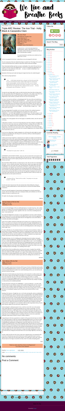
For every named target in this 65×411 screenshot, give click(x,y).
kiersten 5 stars (19, 352)
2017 (49, 66)
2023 (49, 57)
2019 (49, 62)
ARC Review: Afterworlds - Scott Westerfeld (53, 85)
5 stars (6, 352)
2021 (49, 59)
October (50, 72)
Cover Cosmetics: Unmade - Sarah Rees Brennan (54, 82)
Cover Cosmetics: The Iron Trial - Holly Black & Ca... (54, 105)
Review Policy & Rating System (21, 21)
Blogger (34, 408)
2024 (49, 55)
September (51, 74)
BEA (11, 352)
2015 (49, 69)
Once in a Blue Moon (53, 144)
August (50, 113)
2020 (49, 60)
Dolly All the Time (53, 140)
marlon (23, 352)
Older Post (40, 393)
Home (4, 21)
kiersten (13, 352)
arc (8, 352)
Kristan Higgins (52, 145)
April (50, 120)
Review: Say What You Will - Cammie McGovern (54, 77)
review (40, 352)
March (50, 122)
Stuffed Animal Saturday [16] (54, 89)
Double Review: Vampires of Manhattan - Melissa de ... (54, 100)
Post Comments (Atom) (25, 397)
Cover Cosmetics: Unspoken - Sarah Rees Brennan (54, 97)
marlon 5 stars (28, 352)
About (10, 21)
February (50, 123)
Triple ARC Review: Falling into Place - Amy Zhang (54, 108)
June (50, 116)
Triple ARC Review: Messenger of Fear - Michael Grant (54, 94)
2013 (49, 127)
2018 (49, 64)
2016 (49, 67)
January (50, 125)
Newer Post (4, 393)
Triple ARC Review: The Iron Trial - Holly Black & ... (54, 111)
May (50, 118)
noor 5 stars (36, 352)
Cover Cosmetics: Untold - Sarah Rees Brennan (54, 92)
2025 (49, 53)
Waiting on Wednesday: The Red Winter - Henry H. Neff (54, 79)
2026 (49, 52)
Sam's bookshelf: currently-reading (55, 137)
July (50, 115)
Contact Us (33, 21)
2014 (49, 71)
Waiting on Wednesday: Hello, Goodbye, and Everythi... (54, 103)
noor (32, 352)
